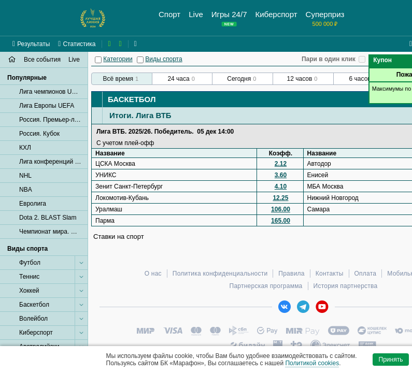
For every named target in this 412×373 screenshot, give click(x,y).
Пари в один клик (329, 59)
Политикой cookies (312, 363)
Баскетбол (131, 99)
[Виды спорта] (140, 59)
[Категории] (98, 59)
